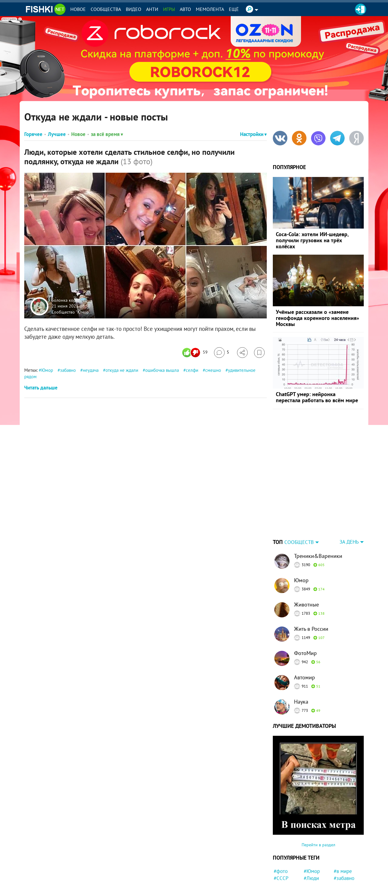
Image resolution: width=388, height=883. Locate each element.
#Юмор (312, 833)
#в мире (343, 833)
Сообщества (106, 9)
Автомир (304, 639)
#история (314, 847)
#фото (281, 833)
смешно (213, 370)
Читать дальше (41, 387)
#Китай (311, 854)
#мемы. (312, 862)
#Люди (311, 840)
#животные (286, 847)
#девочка (344, 862)
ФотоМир (305, 615)
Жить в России (311, 590)
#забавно (344, 840)
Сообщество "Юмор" (71, 311)
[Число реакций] (196, 352)
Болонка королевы (69, 300)
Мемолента (210, 9)
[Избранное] (259, 352)
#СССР (281, 840)
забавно (68, 370)
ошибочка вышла (162, 370)
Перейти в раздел (318, 807)
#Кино (281, 854)
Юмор (47, 370)
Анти (152, 9)
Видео (133, 9)
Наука (301, 663)
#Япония (283, 869)
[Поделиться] (242, 352)
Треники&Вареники (318, 518)
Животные (306, 566)
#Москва (343, 869)
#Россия (343, 847)
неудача (91, 370)
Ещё (234, 9)
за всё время (107, 134)
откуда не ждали (121, 370)
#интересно (347, 854)
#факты (312, 876)
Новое (78, 9)
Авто (185, 9)
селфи (192, 370)
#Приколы (285, 862)
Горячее (33, 134)
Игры (169, 9)
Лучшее (57, 134)
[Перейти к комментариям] (221, 352)
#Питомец (315, 869)
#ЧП (278, 876)
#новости (344, 876)
